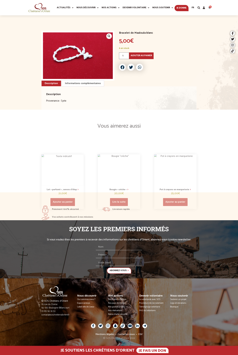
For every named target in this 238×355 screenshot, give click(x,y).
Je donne (181, 8)
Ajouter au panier (141, 55)
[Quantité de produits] (124, 55)
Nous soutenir (162, 7)
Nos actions (110, 7)
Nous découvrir (87, 7)
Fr (193, 7)
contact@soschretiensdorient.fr (55, 315)
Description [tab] (51, 83)
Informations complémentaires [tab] (83, 83)
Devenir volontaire (136, 7)
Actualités (65, 7)
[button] (199, 7)
